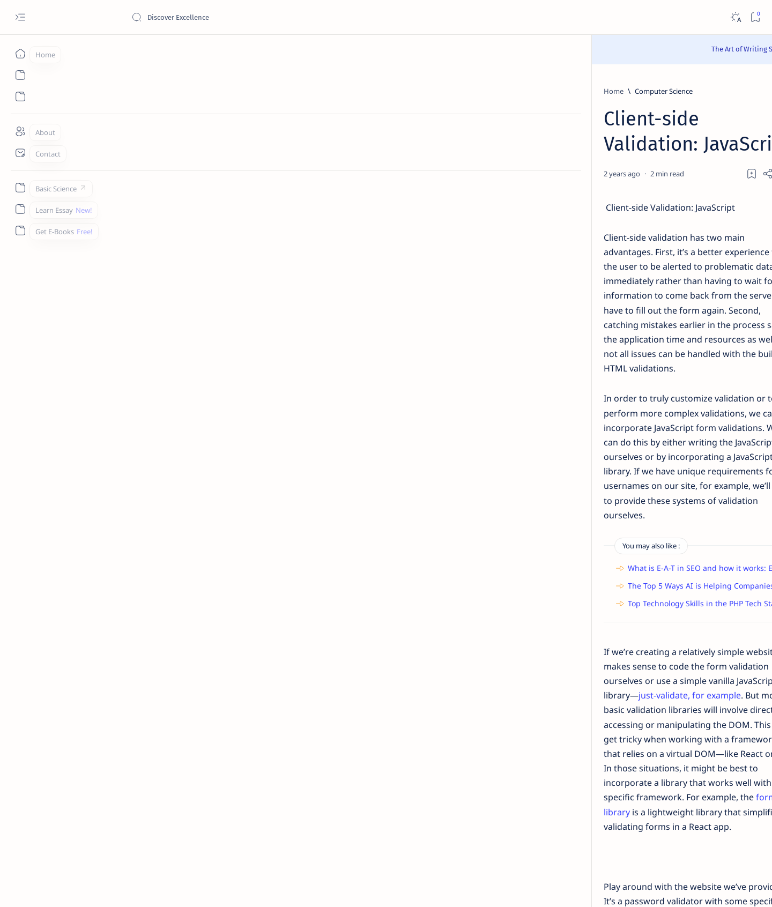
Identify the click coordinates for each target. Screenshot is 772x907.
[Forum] (605, 738)
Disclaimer (603, 828)
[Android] (665, 581)
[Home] (20, 53)
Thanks (610, 838)
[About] (20, 131)
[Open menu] (20, 17)
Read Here (450, 49)
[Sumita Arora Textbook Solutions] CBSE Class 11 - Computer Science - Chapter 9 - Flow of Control (630, 297)
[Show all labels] (572, 634)
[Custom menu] (20, 187)
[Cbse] (602, 691)
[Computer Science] (172, 91)
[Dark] (735, 17)
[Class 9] (612, 207)
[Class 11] (610, 265)
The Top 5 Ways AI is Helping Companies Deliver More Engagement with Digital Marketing (298, 415)
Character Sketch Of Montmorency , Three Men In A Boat (627, 233)
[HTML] (202, 680)
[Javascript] (245, 680)
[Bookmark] (755, 17)
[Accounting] (665, 555)
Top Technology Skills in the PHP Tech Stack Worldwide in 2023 (248, 432)
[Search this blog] (212, 17)
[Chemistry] (617, 383)
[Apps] (665, 608)
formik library (482, 539)
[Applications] (587, 608)
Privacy (640, 828)
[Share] (513, 148)
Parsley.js (191, 643)
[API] (665, 528)
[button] (685, 118)
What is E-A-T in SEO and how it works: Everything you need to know (258, 397)
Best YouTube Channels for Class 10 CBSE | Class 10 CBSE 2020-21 (633, 711)
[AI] (587, 528)
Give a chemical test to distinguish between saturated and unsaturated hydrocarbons (629, 409)
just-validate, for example (320, 495)
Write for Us (570, 838)
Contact (563, 828)
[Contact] (20, 152)
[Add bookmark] (486, 148)
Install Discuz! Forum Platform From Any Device (627, 758)
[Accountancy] (587, 555)
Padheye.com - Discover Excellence (150, 886)
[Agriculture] (587, 581)
